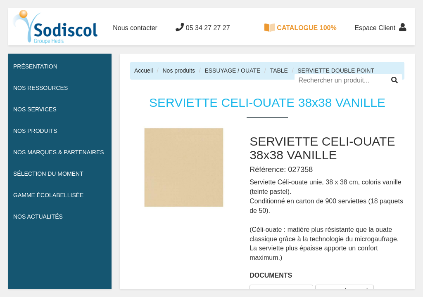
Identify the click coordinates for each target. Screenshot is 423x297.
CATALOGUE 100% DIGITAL (300, 34)
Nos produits (178, 70)
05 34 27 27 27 (203, 27)
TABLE (279, 70)
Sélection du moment (48, 173)
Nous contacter (135, 27)
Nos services (35, 109)
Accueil (143, 70)
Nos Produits (35, 130)
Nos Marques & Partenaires (58, 152)
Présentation (35, 66)
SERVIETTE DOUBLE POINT (335, 70)
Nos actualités (38, 216)
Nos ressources (40, 88)
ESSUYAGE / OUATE (232, 70)
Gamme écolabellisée (48, 195)
